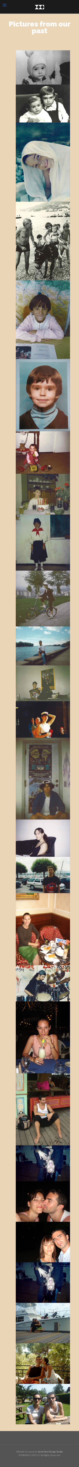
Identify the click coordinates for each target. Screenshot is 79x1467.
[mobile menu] (4, 5)
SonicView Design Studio (50, 1451)
